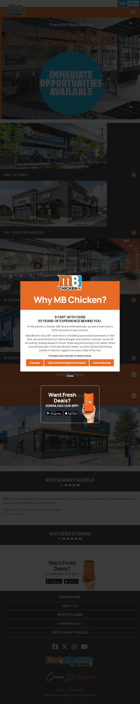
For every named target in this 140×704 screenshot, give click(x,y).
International (101, 363)
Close (70, 375)
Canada (35, 363)
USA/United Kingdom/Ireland (67, 363)
